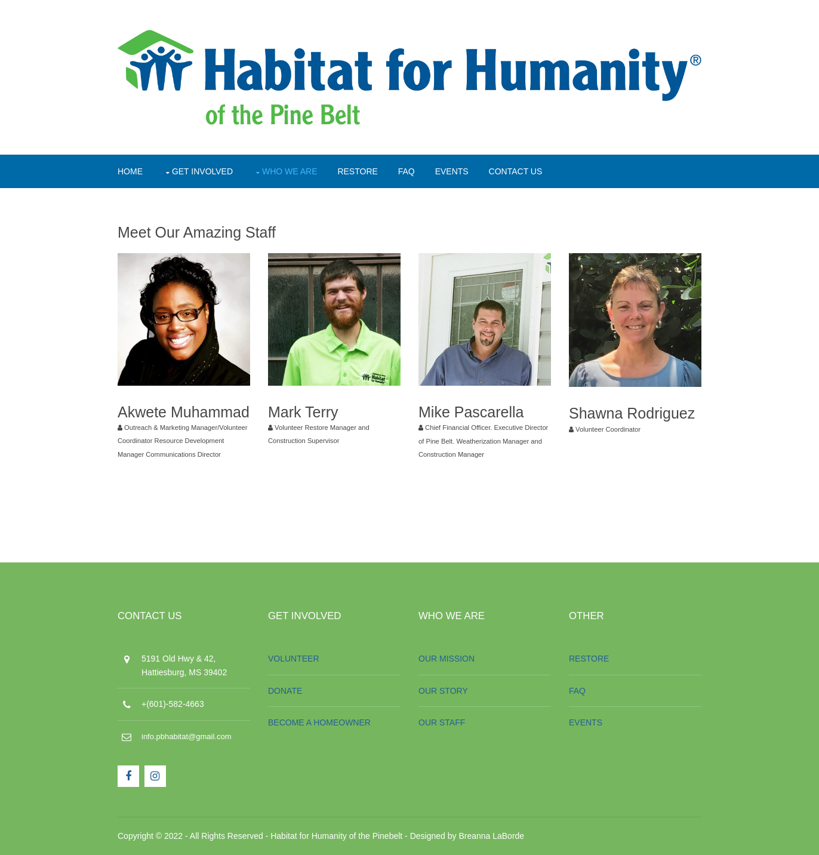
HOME (130, 171)
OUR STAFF (441, 722)
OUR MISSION (446, 658)
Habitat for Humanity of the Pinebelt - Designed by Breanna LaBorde (397, 836)
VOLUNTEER (293, 658)
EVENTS (452, 171)
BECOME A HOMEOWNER (319, 722)
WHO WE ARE (290, 171)
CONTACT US (516, 171)
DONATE (285, 691)
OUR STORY (443, 691)
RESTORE (357, 171)
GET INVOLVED (202, 171)
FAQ (406, 171)
